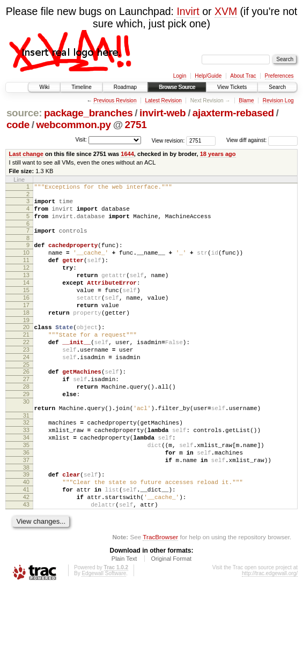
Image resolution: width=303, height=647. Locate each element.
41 (26, 544)
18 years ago (218, 154)
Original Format (171, 618)
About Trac (243, 76)
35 (26, 491)
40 (26, 535)
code (17, 124)
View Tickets (232, 87)
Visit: (81, 140)
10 (26, 262)
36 (26, 500)
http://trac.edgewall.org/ (270, 633)
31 (26, 457)
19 (26, 344)
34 (26, 482)
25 (26, 396)
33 (26, 473)
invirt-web (162, 112)
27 (26, 413)
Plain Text (124, 618)
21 (26, 360)
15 (26, 307)
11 (26, 271)
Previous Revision (114, 100)
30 (26, 440)
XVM (226, 11)
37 (26, 510)
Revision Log (278, 100)
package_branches (88, 112)
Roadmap (125, 87)
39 (26, 526)
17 (26, 326)
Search (277, 87)
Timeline (81, 87)
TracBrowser (160, 596)
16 (26, 317)
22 (26, 369)
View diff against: (262, 140)
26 (26, 403)
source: (24, 112)
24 (26, 387)
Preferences (279, 76)
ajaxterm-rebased (233, 112)
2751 (136, 124)
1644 (127, 154)
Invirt (187, 11)
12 (26, 280)
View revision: (168, 140)
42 (26, 553)
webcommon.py (73, 124)
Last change (26, 154)
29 (26, 431)
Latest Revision (163, 100)
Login (179, 76)
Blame (246, 100)
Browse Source (177, 87)
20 (26, 351)
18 (26, 335)
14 (26, 298)
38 (26, 519)
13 (26, 289)
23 (26, 378)
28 (26, 422)
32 (26, 464)
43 (26, 562)
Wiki (44, 87)
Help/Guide (208, 76)
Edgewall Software (104, 633)
